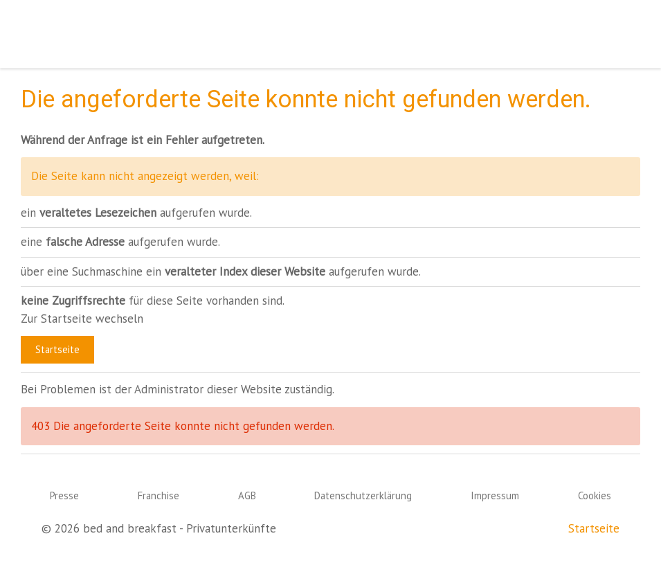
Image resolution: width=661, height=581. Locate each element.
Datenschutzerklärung (363, 495)
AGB (247, 495)
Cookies (594, 495)
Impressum (495, 495)
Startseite (57, 349)
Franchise (158, 495)
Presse (64, 495)
